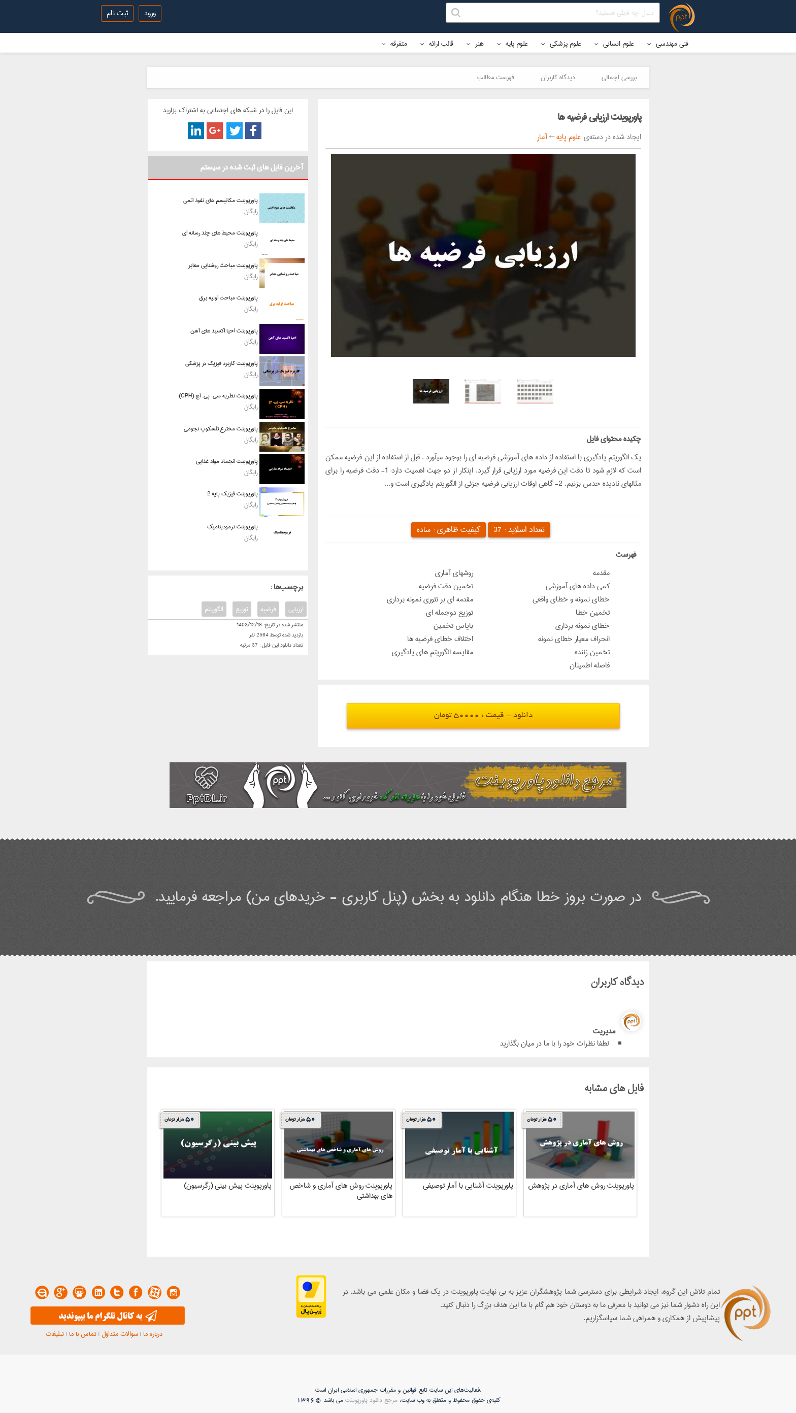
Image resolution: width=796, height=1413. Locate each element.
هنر (475, 44)
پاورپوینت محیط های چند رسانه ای (220, 232)
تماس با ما (82, 1334)
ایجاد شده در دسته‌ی (611, 137)
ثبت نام (117, 13)
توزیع (242, 609)
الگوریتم (214, 609)
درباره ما (152, 1334)
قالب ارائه (436, 44)
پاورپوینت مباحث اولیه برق (228, 297)
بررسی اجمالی (619, 77)
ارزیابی (296, 609)
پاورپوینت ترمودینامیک (232, 526)
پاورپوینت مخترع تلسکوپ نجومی (221, 428)
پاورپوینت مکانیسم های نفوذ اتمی (220, 200)
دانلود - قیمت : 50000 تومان (483, 716)
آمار (542, 137)
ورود (150, 13)
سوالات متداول (120, 1334)
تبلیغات (55, 1334)
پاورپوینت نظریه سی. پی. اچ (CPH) (218, 395)
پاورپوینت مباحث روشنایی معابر (223, 265)
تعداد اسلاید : (519, 529)
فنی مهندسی (667, 44)
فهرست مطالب (495, 77)
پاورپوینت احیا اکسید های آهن (224, 330)
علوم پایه (512, 44)
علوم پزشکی (561, 44)
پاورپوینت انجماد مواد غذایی (227, 461)
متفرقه (394, 44)
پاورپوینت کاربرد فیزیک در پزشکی (221, 363)
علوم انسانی (614, 44)
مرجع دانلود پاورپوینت (371, 1400)
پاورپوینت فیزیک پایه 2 (232, 493)
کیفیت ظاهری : (448, 529)
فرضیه (268, 609)
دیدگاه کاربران (558, 77)
